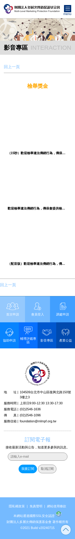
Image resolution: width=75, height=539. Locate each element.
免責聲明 (36, 506)
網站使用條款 (56, 506)
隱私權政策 (17, 506)
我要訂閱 (27, 468)
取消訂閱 (47, 468)
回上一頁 (12, 67)
